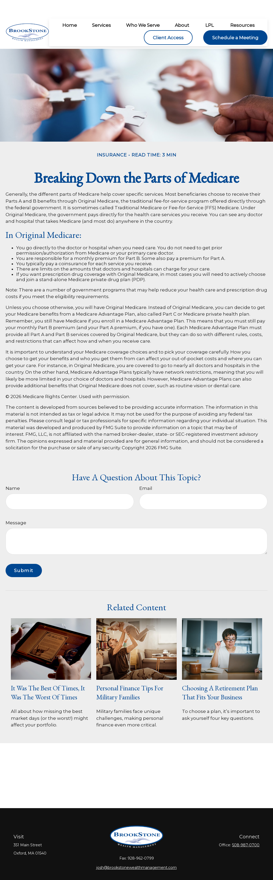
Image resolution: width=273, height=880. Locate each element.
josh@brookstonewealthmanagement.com (136, 851)
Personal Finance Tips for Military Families (129, 677)
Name (13, 472)
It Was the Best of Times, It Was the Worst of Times (48, 677)
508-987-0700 (245, 829)
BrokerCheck (195, 867)
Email (145, 472)
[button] (69, 9)
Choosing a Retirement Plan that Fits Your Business (220, 677)
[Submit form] (24, 554)
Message (16, 506)
